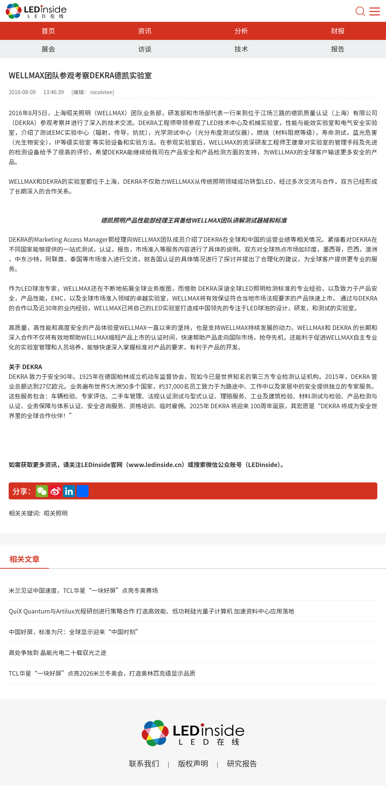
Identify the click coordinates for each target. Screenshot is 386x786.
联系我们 (144, 763)
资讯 (145, 30)
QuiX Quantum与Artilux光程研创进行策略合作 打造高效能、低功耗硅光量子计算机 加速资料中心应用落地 (151, 610)
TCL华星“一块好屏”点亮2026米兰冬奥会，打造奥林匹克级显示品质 (102, 673)
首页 (48, 30)
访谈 (145, 48)
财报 (338, 30)
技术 (241, 48)
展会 (48, 48)
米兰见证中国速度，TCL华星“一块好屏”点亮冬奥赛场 (83, 590)
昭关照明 (55, 512)
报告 (338, 48)
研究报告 (242, 763)
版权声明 (193, 763)
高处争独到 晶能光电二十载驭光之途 (58, 652)
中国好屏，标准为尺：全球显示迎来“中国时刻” (75, 631)
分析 (241, 30)
